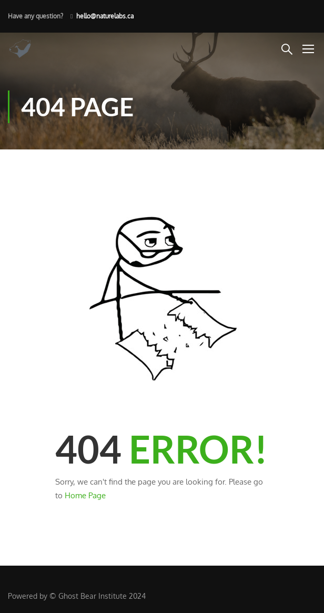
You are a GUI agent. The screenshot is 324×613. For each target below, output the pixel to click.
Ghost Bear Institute (92, 595)
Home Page (85, 495)
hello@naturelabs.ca (105, 16)
